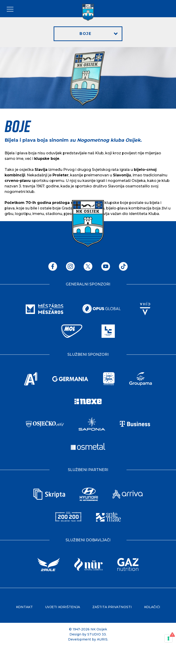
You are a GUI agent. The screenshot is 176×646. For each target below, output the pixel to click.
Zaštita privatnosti (112, 607)
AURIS (102, 639)
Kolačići (152, 607)
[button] (88, 33)
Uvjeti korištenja (62, 607)
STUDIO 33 (96, 634)
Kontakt (24, 607)
